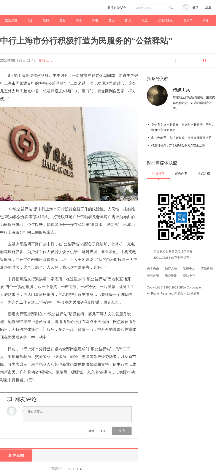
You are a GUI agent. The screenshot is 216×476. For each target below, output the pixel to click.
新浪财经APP (117, 7)
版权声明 (153, 275)
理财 (95, 20)
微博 (155, 60)
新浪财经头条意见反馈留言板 (173, 251)
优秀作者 (181, 173)
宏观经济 (11, 20)
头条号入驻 (157, 78)
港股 (46, 20)
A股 (30, 20)
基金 (79, 20)
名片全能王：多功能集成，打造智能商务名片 (181, 137)
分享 (182, 60)
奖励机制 (207, 268)
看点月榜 (204, 173)
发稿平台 (189, 268)
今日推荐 (158, 173)
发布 (121, 431)
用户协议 (171, 275)
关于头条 (153, 268)
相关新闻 (16, 455)
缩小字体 (129, 60)
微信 (168, 60)
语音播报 (116, 60)
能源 (144, 20)
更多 (206, 20)
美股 (62, 20)
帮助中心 (189, 275)
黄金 (112, 20)
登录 (91, 431)
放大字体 (142, 60)
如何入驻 (171, 268)
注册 (208, 7)
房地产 (187, 20)
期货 (128, 20)
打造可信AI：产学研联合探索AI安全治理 (178, 145)
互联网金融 (165, 20)
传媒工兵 (45, 60)
